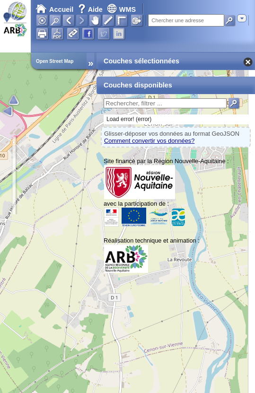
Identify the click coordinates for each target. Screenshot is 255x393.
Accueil (54, 9)
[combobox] (241, 18)
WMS (121, 9)
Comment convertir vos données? (149, 140)
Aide (91, 9)
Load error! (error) (128, 119)
